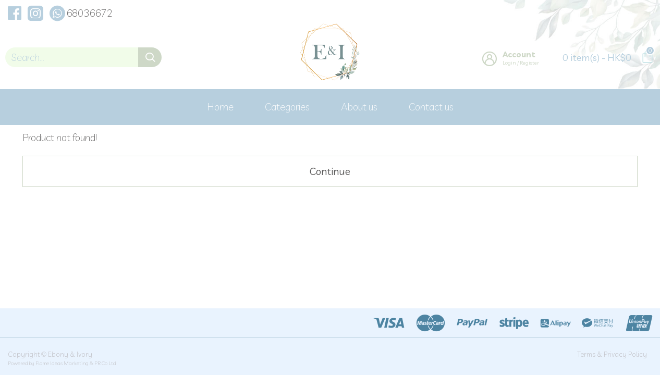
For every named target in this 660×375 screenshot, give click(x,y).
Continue (330, 171)
